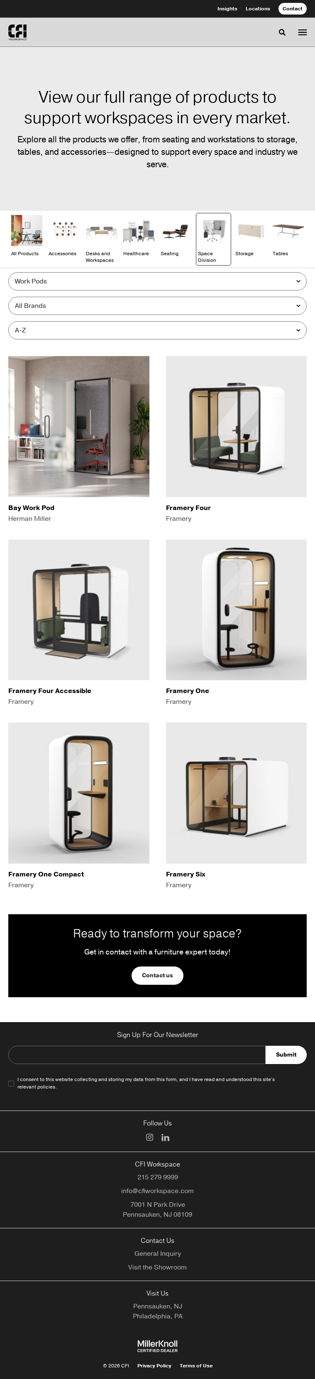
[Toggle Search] (282, 32)
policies (46, 1087)
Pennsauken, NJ (157, 1306)
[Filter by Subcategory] (157, 281)
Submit (286, 1055)
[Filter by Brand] (157, 306)
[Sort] (157, 330)
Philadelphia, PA (158, 1316)
